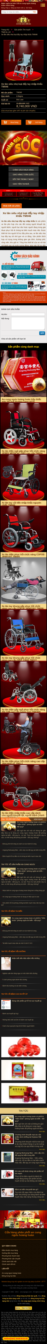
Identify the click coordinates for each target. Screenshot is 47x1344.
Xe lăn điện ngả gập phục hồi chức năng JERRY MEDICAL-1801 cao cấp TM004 (23, 452)
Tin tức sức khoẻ (9, 818)
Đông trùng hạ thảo (9, 1276)
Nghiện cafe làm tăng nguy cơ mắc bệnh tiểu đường (20, 973)
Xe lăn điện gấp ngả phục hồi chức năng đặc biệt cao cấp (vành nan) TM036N (23, 710)
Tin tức (23, 1111)
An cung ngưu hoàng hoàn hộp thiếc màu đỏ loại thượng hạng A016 (21, 400)
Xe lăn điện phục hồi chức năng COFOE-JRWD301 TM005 (23, 555)
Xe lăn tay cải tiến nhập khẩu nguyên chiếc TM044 (21, 504)
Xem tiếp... (42, 1131)
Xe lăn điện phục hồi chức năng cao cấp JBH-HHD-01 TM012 (23, 762)
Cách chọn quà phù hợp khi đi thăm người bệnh (18, 1026)
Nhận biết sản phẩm (11, 206)
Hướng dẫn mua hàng (10, 1253)
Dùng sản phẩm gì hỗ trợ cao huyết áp (26, 1001)
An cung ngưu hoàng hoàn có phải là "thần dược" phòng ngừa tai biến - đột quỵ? (31, 824)
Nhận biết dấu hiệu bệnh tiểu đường (26, 958)
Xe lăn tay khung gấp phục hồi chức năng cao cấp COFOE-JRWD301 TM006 (23, 607)
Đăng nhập (5, 8)
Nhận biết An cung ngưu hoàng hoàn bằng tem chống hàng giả (24, 890)
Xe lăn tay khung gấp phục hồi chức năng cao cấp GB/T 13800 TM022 (21, 659)
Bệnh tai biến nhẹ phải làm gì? (26, 1189)
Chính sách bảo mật (9, 1261)
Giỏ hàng (29, 8)
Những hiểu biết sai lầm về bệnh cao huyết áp (18, 1020)
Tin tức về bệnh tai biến (11, 911)
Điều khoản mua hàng (10, 1250)
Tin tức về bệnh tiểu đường (13, 951)
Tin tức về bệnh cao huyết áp (14, 994)
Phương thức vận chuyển (11, 1259)
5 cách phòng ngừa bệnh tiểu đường (15, 979)
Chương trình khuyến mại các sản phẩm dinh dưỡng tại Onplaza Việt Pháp (28, 1137)
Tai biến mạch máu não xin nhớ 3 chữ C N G (17, 943)
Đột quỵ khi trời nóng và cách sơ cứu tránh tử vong (19, 931)
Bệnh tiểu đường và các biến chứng (14, 986)
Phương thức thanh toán (11, 1256)
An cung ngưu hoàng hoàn (11, 1273)
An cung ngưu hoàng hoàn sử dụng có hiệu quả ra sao (21, 897)
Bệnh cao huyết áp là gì (10, 1013)
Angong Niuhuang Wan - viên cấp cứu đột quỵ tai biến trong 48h (24, 937)
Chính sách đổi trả (8, 1264)
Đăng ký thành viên (17, 8)
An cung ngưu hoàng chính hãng (33, 1301)
